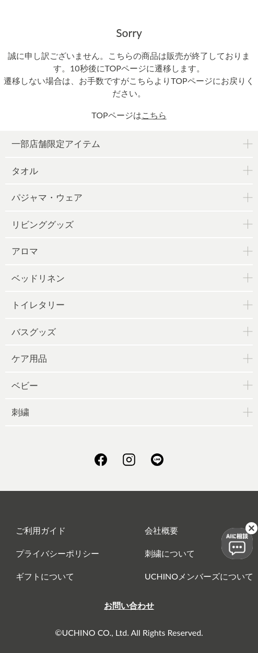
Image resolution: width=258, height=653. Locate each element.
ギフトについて (45, 576)
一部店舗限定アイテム (55, 143)
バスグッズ (33, 331)
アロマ (24, 250)
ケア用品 (29, 358)
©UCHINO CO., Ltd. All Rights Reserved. (129, 632)
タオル (24, 170)
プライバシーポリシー (57, 553)
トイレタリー (38, 304)
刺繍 (20, 411)
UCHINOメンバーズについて (199, 576)
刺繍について (170, 553)
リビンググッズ (42, 224)
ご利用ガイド (41, 530)
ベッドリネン (38, 278)
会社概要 (161, 530)
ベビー (24, 385)
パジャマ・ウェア (47, 197)
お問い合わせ (129, 605)
